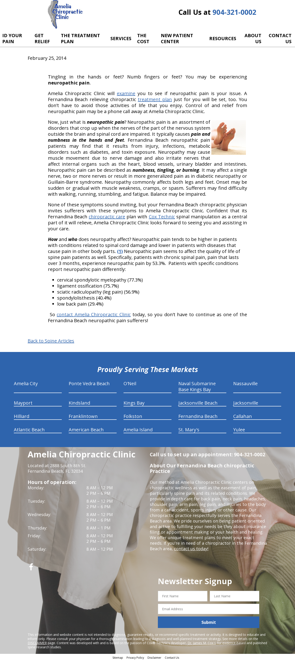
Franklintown (83, 416)
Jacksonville (245, 403)
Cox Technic (162, 216)
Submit (208, 622)
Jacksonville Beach (198, 403)
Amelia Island (138, 430)
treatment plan (155, 99)
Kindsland (79, 403)
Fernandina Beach (198, 416)
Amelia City (26, 383)
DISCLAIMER (37, 643)
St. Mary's (188, 430)
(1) (120, 251)
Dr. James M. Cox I (201, 643)
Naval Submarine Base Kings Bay (197, 386)
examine (126, 93)
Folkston (133, 416)
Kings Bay (134, 403)
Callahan (242, 416)
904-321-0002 (234, 12)
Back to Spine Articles (51, 341)
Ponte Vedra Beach (89, 383)
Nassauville (245, 383)
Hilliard (21, 416)
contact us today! (191, 548)
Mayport (23, 403)
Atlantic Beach (29, 430)
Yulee (239, 430)
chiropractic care (107, 216)
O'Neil (130, 383)
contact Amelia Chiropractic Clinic (94, 314)
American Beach (86, 430)
